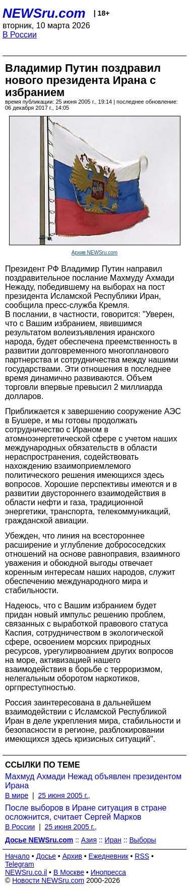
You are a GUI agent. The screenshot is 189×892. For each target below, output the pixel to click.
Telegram (19, 864)
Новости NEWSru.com (48, 880)
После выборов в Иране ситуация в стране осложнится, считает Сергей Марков (85, 812)
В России (20, 34)
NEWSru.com (44, 13)
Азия (89, 840)
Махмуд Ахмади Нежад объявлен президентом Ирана (93, 781)
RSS (142, 856)
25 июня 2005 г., (64, 795)
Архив (72, 856)
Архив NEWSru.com (94, 252)
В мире (16, 795)
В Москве (68, 872)
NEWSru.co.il (26, 872)
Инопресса (109, 872)
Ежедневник (109, 856)
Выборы (143, 840)
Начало (17, 856)
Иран (113, 840)
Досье (46, 856)
